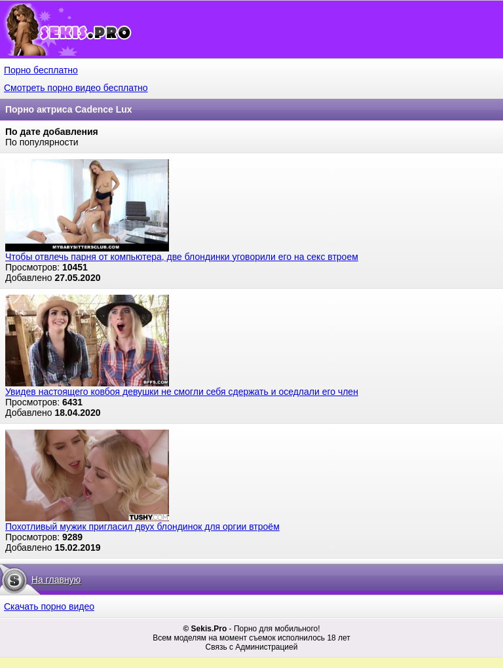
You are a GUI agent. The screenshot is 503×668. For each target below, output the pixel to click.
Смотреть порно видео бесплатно (76, 88)
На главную (56, 579)
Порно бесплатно (41, 70)
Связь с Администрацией (252, 647)
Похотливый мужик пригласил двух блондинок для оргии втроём (142, 526)
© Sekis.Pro (205, 628)
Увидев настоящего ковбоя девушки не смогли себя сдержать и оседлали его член (181, 391)
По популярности (42, 142)
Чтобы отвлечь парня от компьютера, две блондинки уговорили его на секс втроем (181, 256)
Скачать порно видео (49, 606)
